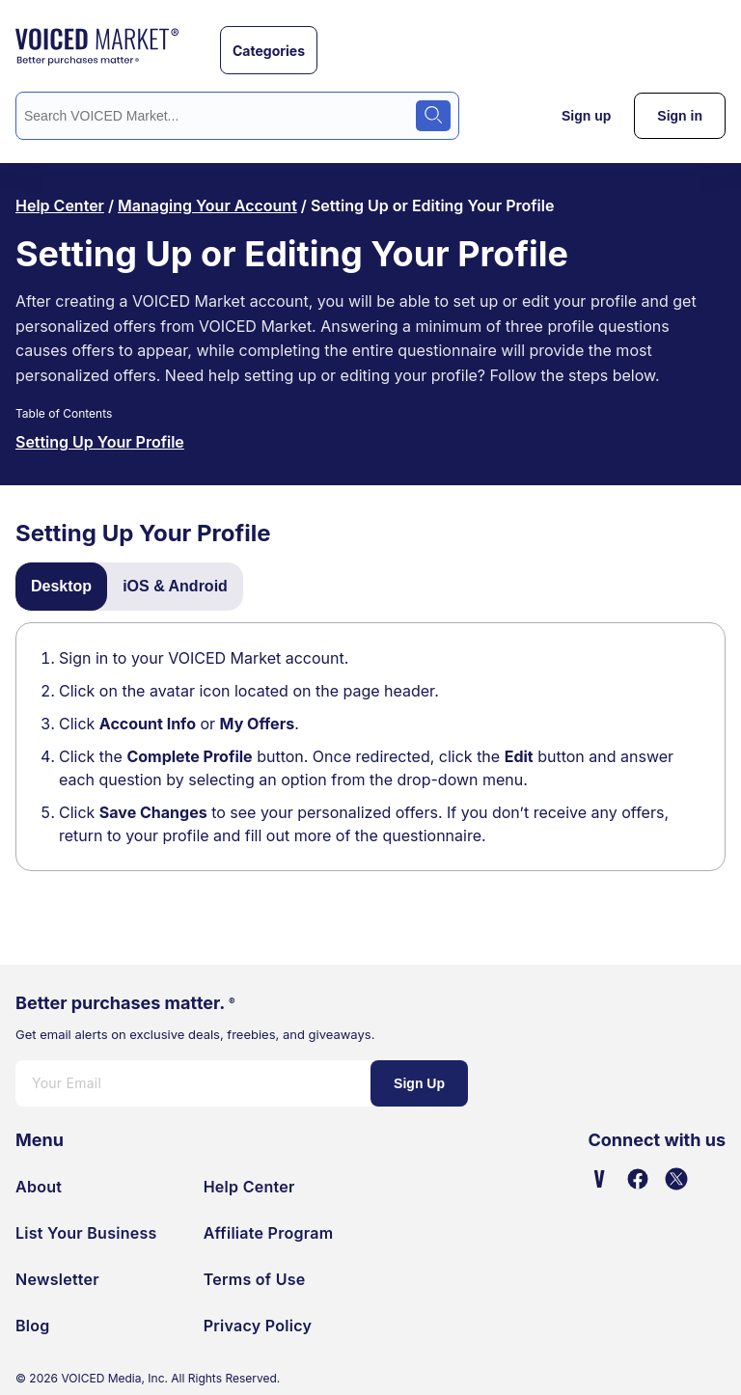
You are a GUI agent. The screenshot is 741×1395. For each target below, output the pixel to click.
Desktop (61, 586)
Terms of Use (255, 1279)
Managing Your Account (207, 205)
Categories (269, 50)
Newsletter (57, 1279)
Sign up (586, 115)
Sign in (679, 115)
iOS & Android (175, 586)
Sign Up (419, 1083)
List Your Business (86, 1233)
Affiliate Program (269, 1233)
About (38, 1186)
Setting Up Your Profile (99, 441)
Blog (32, 1325)
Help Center (59, 205)
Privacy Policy (258, 1325)
